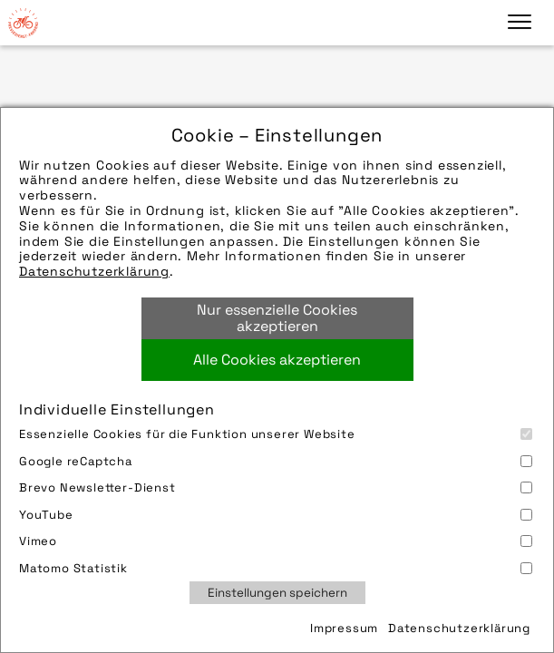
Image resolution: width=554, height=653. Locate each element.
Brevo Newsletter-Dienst (275, 487)
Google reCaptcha (275, 461)
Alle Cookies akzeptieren (277, 359)
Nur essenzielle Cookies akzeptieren (277, 318)
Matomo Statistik (275, 568)
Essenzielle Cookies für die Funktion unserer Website (275, 434)
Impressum (344, 628)
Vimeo (275, 541)
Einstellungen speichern (277, 592)
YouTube (275, 514)
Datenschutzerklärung (94, 271)
